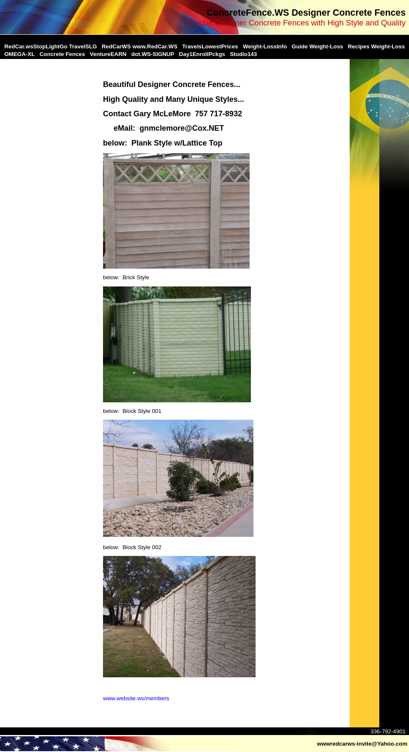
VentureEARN (108, 54)
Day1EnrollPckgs (202, 54)
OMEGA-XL (19, 54)
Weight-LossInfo (265, 46)
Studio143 (243, 54)
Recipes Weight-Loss (376, 46)
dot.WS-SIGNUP (152, 54)
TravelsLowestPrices (210, 46)
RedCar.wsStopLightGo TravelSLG (50, 46)
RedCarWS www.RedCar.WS (140, 46)
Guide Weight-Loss (317, 46)
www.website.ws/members (136, 698)
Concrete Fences (62, 54)
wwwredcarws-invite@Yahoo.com (362, 744)
